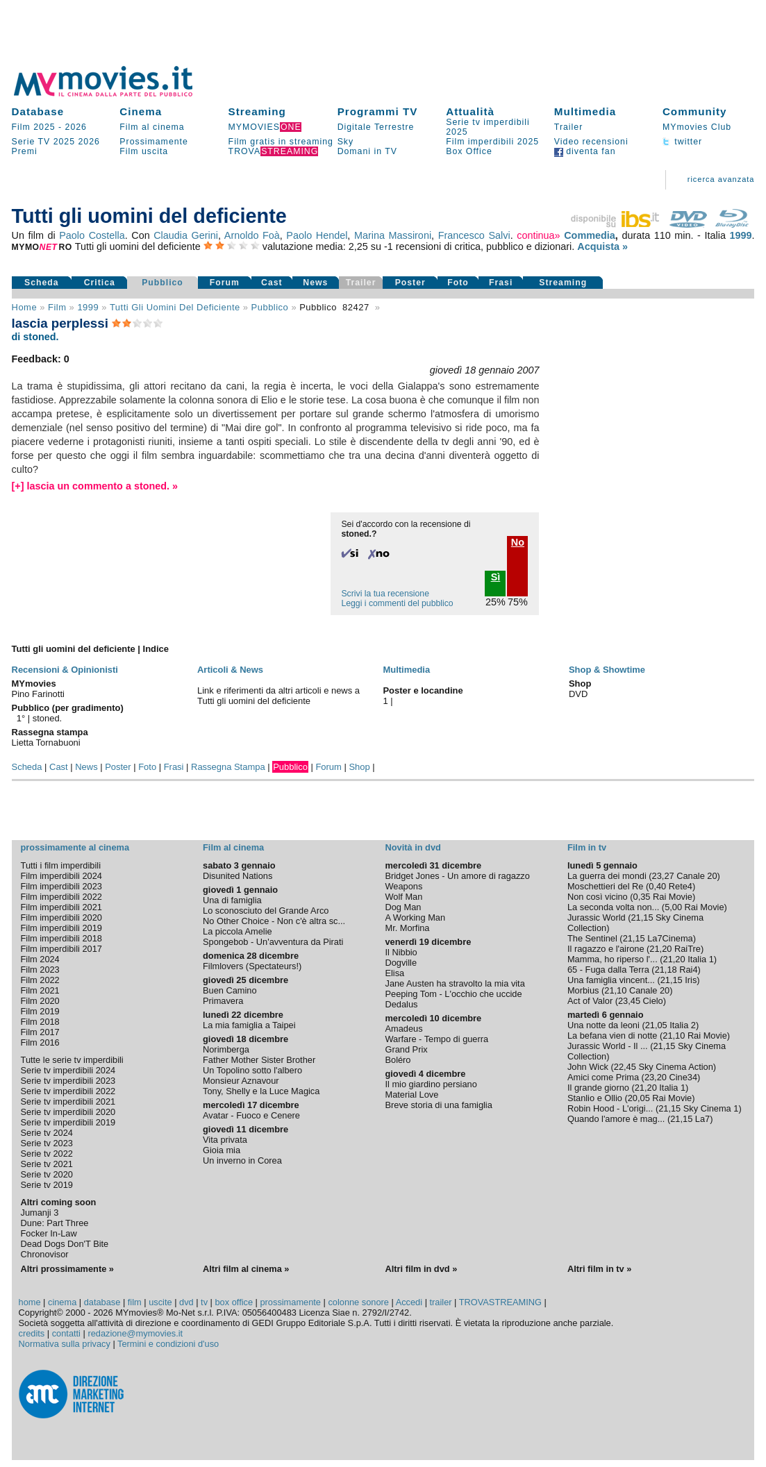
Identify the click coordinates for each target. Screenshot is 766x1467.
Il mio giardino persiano (430, 1084)
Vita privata (225, 1139)
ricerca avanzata (721, 179)
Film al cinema (151, 127)
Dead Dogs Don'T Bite (65, 1244)
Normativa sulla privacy (64, 1344)
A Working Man (415, 917)
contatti (66, 1333)
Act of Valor (590, 1001)
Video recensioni (591, 141)
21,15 (642, 917)
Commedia (589, 235)
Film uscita (143, 151)
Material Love (411, 1094)
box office (234, 1302)
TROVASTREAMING (500, 1302)
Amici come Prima (603, 1077)
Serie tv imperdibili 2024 (68, 1070)
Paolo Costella (91, 235)
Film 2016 (40, 1042)
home (30, 1302)
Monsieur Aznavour (241, 1080)
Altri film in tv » (599, 1269)
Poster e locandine (423, 690)
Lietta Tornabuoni (46, 742)
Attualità (470, 111)
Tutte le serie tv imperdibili (72, 1060)
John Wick (587, 1067)
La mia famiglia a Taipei (249, 1025)
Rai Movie (672, 896)
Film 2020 (40, 1001)
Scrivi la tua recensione (384, 593)
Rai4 (688, 969)
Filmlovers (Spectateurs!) (252, 966)
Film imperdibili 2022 (61, 896)
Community (695, 111)
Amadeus (403, 1028)
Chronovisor (45, 1254)
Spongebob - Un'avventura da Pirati (273, 942)
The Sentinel (592, 938)
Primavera (223, 1001)
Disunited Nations (237, 876)
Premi (25, 151)
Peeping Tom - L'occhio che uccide (453, 994)
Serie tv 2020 (47, 1174)
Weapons (403, 886)
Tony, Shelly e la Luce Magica (261, 1091)
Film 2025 (34, 127)
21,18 (666, 969)
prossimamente (290, 1302)
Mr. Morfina (407, 928)
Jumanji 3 (40, 1212)
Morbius (583, 990)
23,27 (663, 876)
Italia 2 (682, 1025)
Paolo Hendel (316, 235)
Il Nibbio (401, 952)
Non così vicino (597, 896)
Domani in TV (367, 151)
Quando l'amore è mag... (616, 1119)
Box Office (469, 151)
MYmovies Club (697, 127)
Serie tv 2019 (47, 1185)
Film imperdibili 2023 (61, 886)
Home (25, 307)
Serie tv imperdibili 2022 (68, 1091)
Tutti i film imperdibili (61, 865)
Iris (691, 980)
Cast (272, 282)
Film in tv (586, 847)
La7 (702, 1119)
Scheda (41, 282)
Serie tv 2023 (47, 1143)
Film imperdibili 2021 (61, 907)
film (57, 307)
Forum (225, 282)
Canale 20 (696, 876)
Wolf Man (403, 896)
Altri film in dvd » (421, 1269)
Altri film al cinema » (246, 1269)
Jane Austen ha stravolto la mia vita (454, 983)
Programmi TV (378, 111)
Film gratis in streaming (280, 141)
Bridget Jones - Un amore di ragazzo (457, 876)
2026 (76, 127)
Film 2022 (40, 980)
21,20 (660, 949)
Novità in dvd (412, 847)
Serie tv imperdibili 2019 (68, 1122)
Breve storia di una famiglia (438, 1105)
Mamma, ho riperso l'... (612, 959)
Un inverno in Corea (242, 1160)
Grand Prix (406, 1049)
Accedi (409, 1302)
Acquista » (602, 246)
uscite (160, 1302)
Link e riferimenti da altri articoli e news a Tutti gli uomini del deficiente (278, 695)
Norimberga (226, 1049)
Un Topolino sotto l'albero (252, 1070)
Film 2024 (40, 959)
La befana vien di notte (612, 1035)
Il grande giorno (598, 1087)
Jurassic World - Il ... (607, 1046)
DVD (578, 694)
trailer (441, 1302)
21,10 (615, 990)
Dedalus (401, 1004)
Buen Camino (230, 990)
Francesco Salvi (474, 235)
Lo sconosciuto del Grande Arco (265, 910)
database (102, 1302)
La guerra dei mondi (607, 876)
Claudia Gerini (185, 235)
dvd (186, 1302)
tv (204, 1302)
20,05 (639, 1098)
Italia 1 (701, 959)
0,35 (642, 896)
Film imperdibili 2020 (61, 917)
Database (38, 111)
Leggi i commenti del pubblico (397, 603)
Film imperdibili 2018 (61, 938)
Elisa (394, 973)
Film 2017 (40, 1032)
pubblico (270, 307)
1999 (740, 235)
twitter (682, 141)
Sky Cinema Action (675, 1067)
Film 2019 (40, 1011)
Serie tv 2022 (47, 1153)
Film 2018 (40, 1021)
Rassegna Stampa (228, 767)
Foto (458, 282)
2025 (64, 141)
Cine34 (683, 1077)
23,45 (629, 1001)
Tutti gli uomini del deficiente (175, 307)
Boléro (397, 1060)
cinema (62, 1302)
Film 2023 (40, 969)
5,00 (673, 907)
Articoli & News (230, 669)
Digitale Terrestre (376, 127)
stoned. (48, 718)
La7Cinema (669, 938)
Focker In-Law (49, 1233)
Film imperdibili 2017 (61, 949)
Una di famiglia (232, 900)
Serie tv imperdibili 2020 (68, 1112)
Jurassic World (596, 917)
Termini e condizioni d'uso (168, 1344)
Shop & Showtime (607, 669)
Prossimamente (153, 141)
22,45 (625, 1067)
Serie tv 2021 (47, 1164)
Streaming (257, 111)
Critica (99, 282)
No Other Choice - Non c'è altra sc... (274, 921)
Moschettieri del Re (605, 886)
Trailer (568, 127)
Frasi (501, 282)
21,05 (656, 1025)
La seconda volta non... (613, 907)
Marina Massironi (392, 235)
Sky (346, 141)
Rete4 (680, 886)
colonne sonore (358, 1302)
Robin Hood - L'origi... (610, 1108)
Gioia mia (221, 1150)
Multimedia (585, 111)
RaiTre (687, 949)
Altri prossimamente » (67, 1269)
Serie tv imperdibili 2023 (68, 1080)
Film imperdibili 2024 (61, 876)
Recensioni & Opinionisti (65, 669)
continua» (538, 235)
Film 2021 (40, 990)
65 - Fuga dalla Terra (608, 969)
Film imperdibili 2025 (492, 141)
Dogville (401, 962)
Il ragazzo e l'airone (605, 949)
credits (32, 1333)
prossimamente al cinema (75, 847)
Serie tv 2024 (47, 1133)
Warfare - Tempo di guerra (436, 1039)
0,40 (657, 886)
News (315, 282)
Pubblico (162, 282)
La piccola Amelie (237, 931)
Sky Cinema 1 (711, 1108)
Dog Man (403, 907)
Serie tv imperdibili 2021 (68, 1101)
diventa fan (585, 151)
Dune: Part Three (55, 1223)
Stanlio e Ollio (594, 1098)
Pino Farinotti (38, 694)
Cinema (140, 111)
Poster (410, 282)
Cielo (653, 1001)
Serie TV (31, 141)
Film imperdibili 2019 (61, 928)
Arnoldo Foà (252, 235)
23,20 (655, 1077)
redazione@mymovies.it (135, 1333)
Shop (359, 767)
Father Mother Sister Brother (259, 1060)
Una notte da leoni (603, 1025)
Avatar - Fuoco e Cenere (251, 1115)
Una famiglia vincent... (611, 980)
